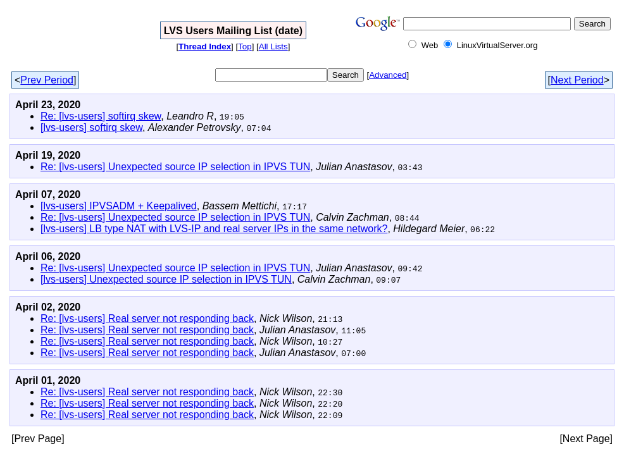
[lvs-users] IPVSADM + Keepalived (119, 205)
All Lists (273, 46)
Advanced (387, 75)
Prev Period (46, 80)
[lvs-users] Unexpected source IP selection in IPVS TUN (166, 279)
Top (245, 46)
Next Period (577, 80)
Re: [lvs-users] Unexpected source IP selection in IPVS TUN (175, 166)
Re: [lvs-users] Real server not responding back (147, 318)
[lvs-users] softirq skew (91, 127)
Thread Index (204, 46)
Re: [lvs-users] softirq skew (101, 116)
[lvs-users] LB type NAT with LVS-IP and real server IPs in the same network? (214, 228)
